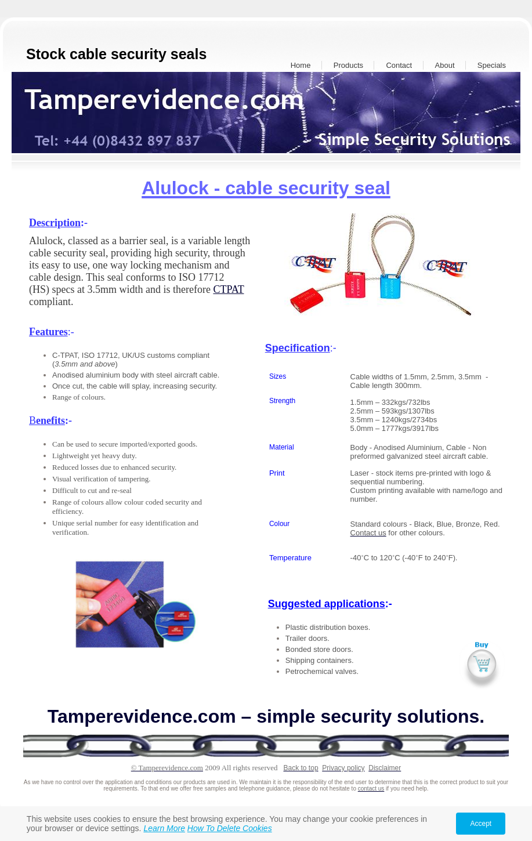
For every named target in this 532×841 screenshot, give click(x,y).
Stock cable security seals (116, 54)
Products (348, 65)
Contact (399, 65)
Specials (491, 65)
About (445, 65)
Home (301, 65)
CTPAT (228, 289)
